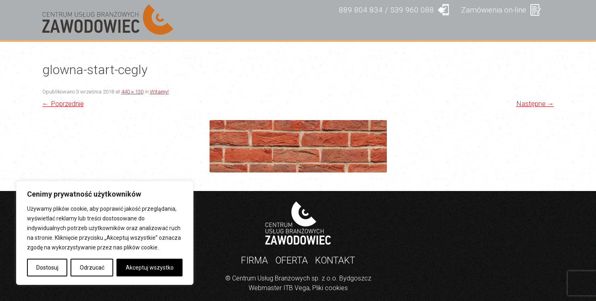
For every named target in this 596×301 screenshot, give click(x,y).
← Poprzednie (63, 104)
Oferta (291, 260)
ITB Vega (296, 288)
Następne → (535, 104)
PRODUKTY (401, 27)
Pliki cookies (330, 288)
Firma (254, 260)
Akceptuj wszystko (150, 267)
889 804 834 (361, 10)
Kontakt (335, 260)
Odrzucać (92, 267)
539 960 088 (412, 10)
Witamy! (159, 92)
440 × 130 (132, 92)
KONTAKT (524, 27)
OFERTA (340, 27)
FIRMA (288, 27)
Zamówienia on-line (493, 10)
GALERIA (464, 27)
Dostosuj (47, 267)
